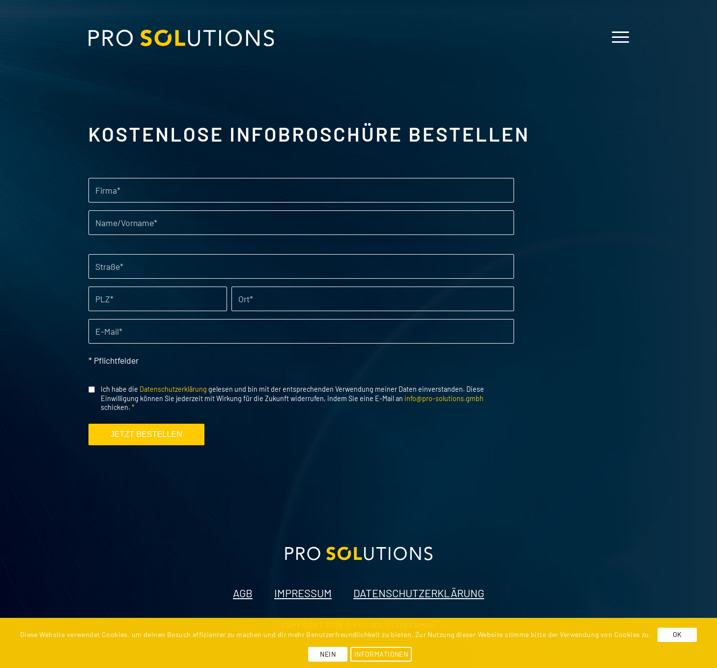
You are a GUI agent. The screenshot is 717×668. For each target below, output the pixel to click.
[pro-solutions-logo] (181, 46)
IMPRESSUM (303, 592)
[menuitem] (615, 32)
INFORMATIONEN (381, 654)
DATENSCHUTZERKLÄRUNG (418, 592)
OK (677, 634)
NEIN (328, 654)
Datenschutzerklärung (173, 389)
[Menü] (615, 32)
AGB (243, 592)
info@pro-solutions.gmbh (444, 398)
